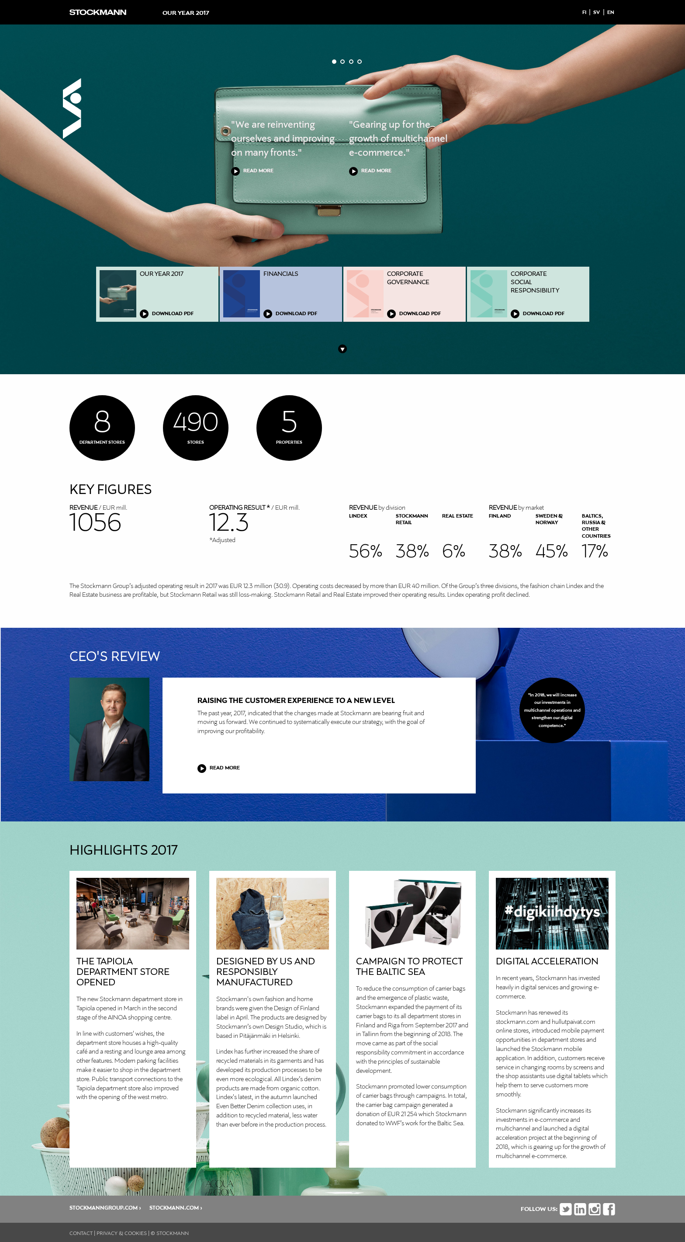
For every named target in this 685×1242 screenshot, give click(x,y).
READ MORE (258, 171)
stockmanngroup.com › (105, 1208)
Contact (81, 1233)
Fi (584, 12)
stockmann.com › (175, 1208)
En (610, 12)
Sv (596, 12)
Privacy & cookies (122, 1233)
